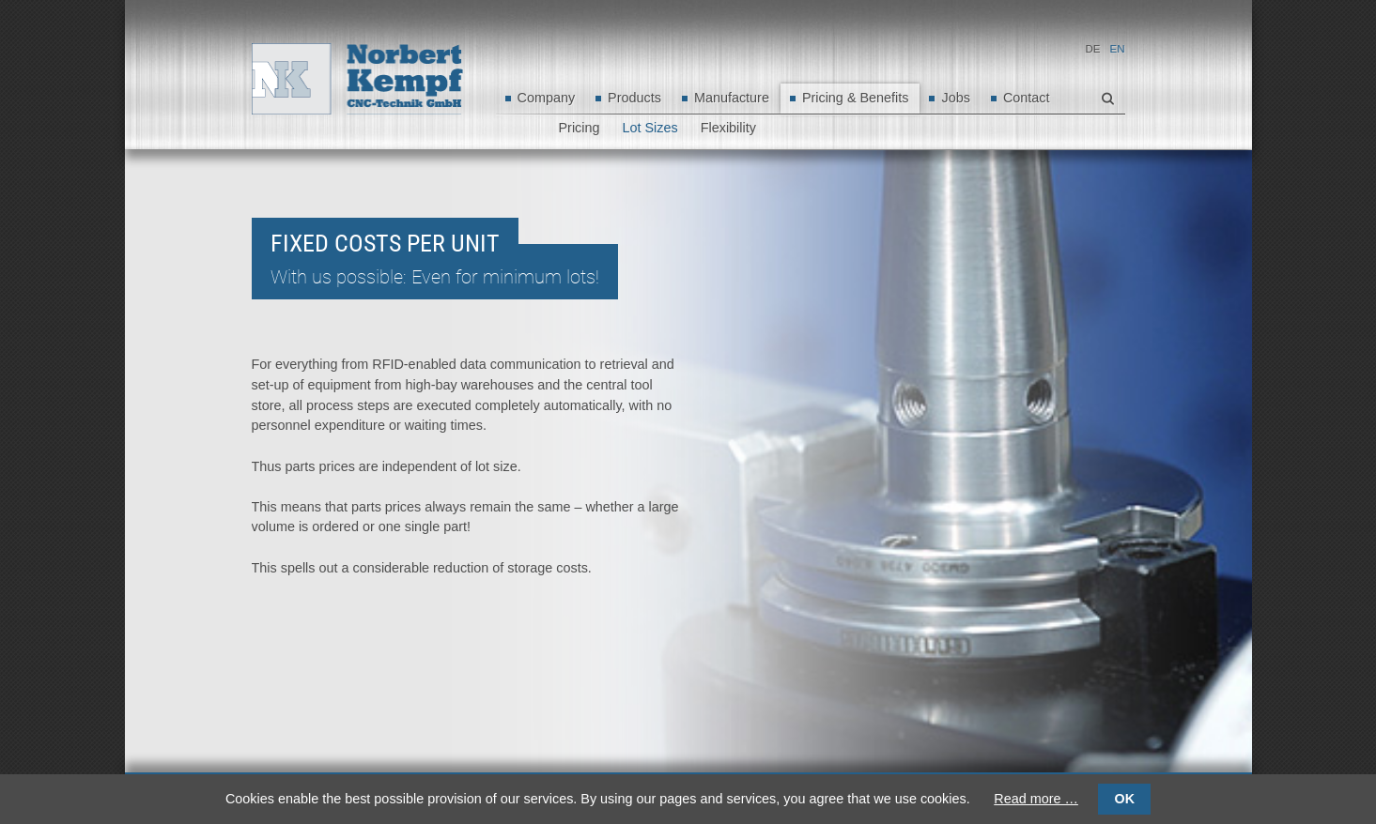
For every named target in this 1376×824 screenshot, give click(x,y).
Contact (1026, 97)
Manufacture (731, 97)
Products (634, 97)
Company (547, 97)
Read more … (1036, 798)
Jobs (955, 97)
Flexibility (728, 127)
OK (1125, 798)
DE (1093, 48)
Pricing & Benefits (855, 97)
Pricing (579, 127)
